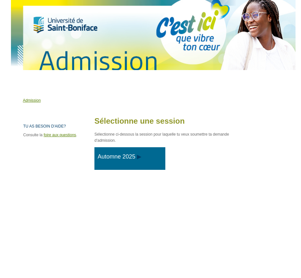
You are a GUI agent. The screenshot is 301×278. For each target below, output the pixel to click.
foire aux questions (60, 135)
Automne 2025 (116, 156)
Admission (32, 100)
